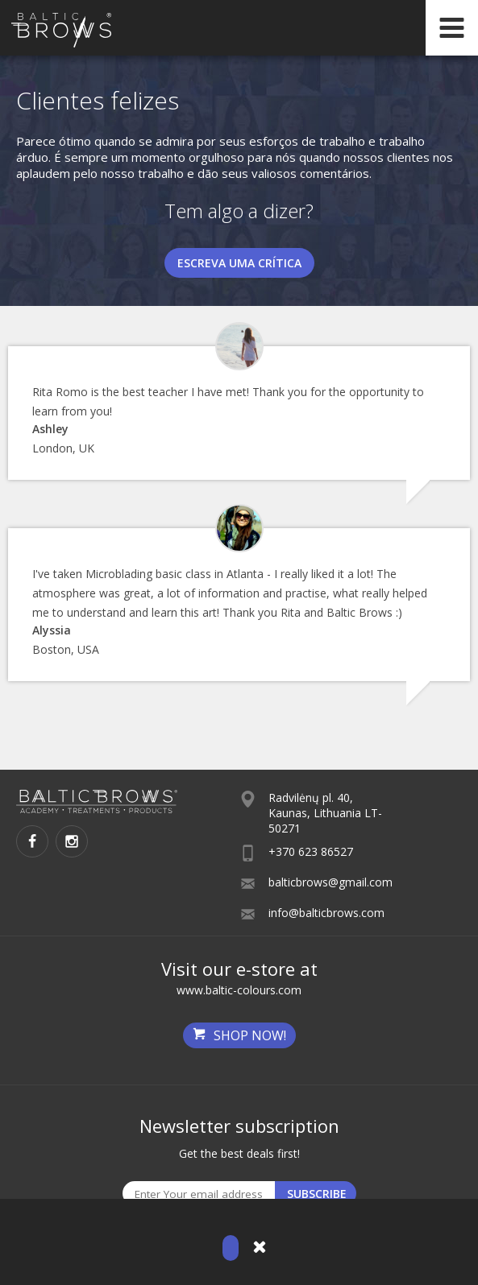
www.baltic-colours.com (239, 990)
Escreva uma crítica (239, 263)
